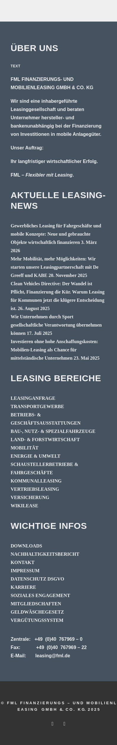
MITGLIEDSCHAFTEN (36, 603)
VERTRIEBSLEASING (35, 489)
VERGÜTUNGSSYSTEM (37, 620)
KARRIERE (23, 587)
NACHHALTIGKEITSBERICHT (45, 554)
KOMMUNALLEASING (36, 480)
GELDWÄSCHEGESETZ (37, 611)
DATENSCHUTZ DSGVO (37, 578)
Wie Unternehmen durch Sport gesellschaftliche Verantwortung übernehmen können (56, 325)
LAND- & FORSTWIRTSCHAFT (45, 439)
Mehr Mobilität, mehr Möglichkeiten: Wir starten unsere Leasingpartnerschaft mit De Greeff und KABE (54, 267)
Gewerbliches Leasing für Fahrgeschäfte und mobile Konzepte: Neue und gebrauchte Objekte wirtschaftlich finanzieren (56, 234)
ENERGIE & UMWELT (35, 456)
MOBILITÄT (24, 447)
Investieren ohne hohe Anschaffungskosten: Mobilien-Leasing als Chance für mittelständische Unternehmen (54, 350)
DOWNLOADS (26, 545)
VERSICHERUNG (30, 497)
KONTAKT (23, 562)
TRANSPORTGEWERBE (37, 406)
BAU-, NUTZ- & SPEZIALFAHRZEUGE (53, 431)
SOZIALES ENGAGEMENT (40, 595)
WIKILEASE (24, 505)
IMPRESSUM (25, 570)
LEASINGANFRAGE (33, 398)
